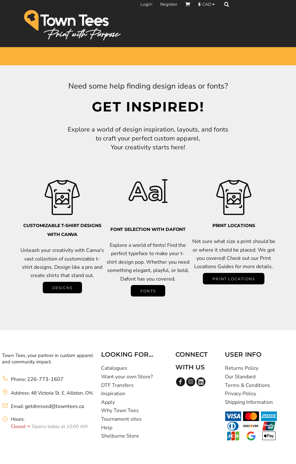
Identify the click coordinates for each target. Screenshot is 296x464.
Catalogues (114, 368)
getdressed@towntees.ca (54, 406)
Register (168, 4)
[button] (187, 4)
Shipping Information (249, 402)
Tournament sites (121, 419)
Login (146, 4)
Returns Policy (241, 368)
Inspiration (113, 393)
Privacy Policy (240, 393)
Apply (108, 402)
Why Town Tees (120, 410)
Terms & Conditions (247, 385)
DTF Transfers (117, 385)
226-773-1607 (45, 379)
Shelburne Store (120, 435)
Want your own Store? (127, 376)
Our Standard (240, 376)
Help (106, 427)
